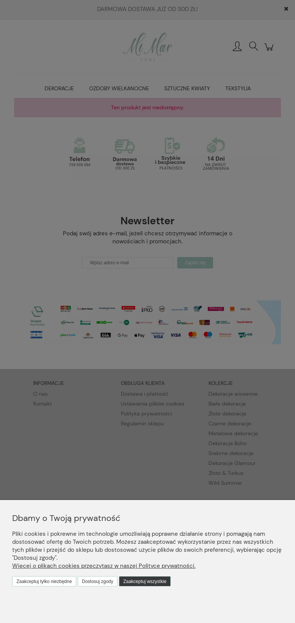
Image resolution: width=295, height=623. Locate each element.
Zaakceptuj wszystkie (144, 581)
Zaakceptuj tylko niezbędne (44, 581)
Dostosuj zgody (97, 581)
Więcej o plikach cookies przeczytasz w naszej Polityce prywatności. (104, 566)
